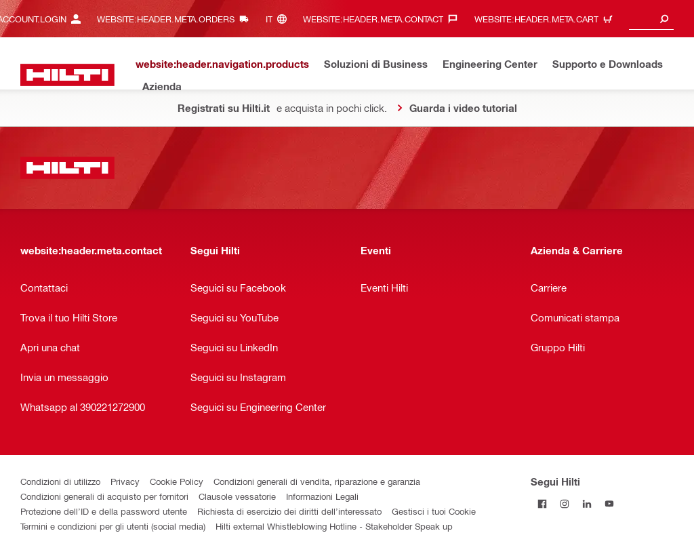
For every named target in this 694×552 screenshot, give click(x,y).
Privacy (125, 481)
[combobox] (651, 18)
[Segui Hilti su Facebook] (542, 503)
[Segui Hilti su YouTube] (609, 503)
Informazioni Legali (322, 496)
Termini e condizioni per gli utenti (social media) (112, 526)
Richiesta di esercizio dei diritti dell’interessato (289, 511)
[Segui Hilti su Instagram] (564, 503)
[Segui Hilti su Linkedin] (586, 503)
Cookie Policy (176, 481)
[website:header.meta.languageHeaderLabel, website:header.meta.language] (279, 18)
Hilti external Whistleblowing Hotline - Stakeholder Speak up (334, 526)
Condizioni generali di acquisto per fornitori (104, 496)
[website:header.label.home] (67, 75)
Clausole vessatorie (237, 496)
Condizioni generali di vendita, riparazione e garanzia (316, 481)
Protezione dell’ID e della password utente (103, 511)
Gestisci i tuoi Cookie (434, 511)
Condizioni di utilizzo (60, 481)
